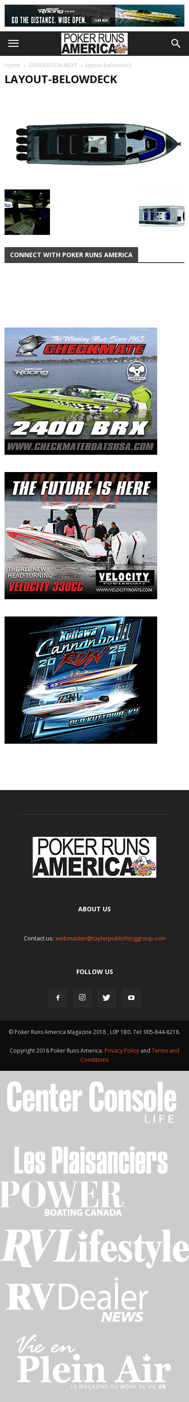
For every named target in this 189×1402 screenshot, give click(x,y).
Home (12, 65)
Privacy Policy (122, 1050)
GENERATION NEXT (53, 65)
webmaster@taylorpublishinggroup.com (110, 938)
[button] (176, 43)
